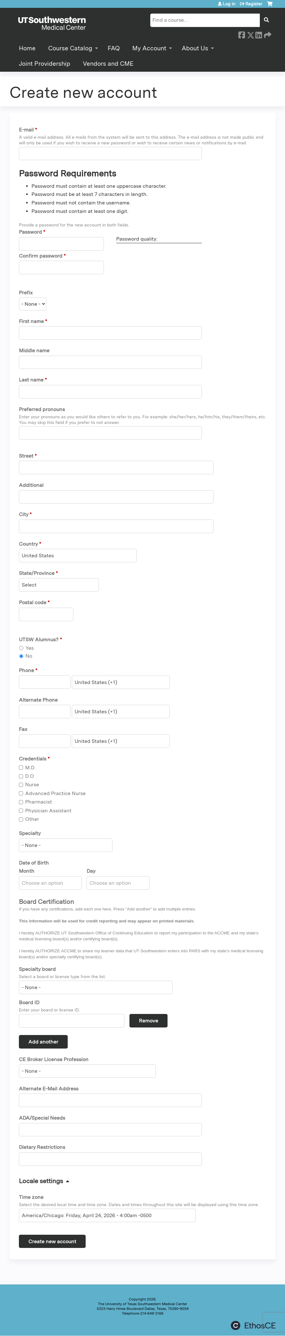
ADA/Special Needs (42, 1118)
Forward (267, 34)
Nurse (32, 785)
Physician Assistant (48, 811)
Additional (31, 485)
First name (31, 321)
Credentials (32, 759)
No (29, 656)
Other (32, 819)
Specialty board (37, 969)
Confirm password (40, 256)
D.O (29, 776)
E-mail (26, 130)
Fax (23, 729)
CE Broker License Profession (53, 1059)
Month (26, 871)
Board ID (29, 1002)
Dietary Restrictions (42, 1147)
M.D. (30, 768)
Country (28, 544)
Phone (26, 670)
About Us (195, 48)
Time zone (31, 1197)
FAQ (114, 48)
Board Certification (46, 901)
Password (30, 232)
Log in (229, 4)
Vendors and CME (108, 63)
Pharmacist (38, 802)
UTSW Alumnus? (39, 640)
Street (26, 456)
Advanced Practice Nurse (55, 793)
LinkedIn (258, 34)
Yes (30, 648)
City (23, 514)
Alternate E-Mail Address (48, 1089)
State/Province (36, 573)
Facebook (241, 34)
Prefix (26, 293)
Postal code (32, 602)
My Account (149, 48)
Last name (31, 380)
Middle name (34, 350)
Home (27, 48)
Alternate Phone (38, 700)
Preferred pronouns (42, 409)
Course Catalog (70, 48)
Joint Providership (44, 63)
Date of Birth (34, 863)
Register (253, 4)
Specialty (30, 833)
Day (91, 871)
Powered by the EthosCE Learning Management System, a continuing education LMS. (253, 1325)
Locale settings (41, 1181)
